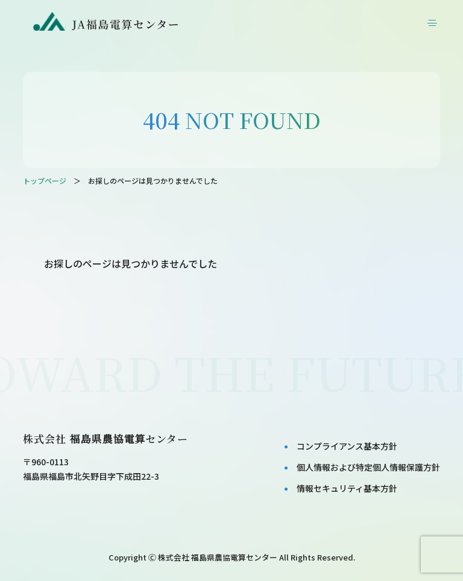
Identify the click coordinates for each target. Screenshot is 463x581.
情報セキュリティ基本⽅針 (347, 488)
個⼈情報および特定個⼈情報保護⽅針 (368, 467)
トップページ (44, 180)
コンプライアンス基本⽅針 (347, 446)
